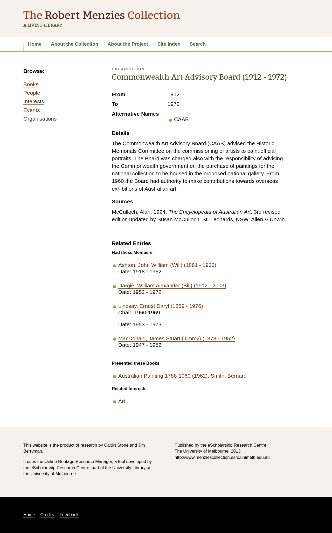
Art (121, 401)
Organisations (40, 119)
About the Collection (74, 44)
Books (30, 84)
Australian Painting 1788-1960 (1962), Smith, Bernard (182, 376)
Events (31, 110)
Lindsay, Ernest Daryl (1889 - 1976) (160, 306)
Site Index (168, 44)
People (31, 93)
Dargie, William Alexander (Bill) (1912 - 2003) (172, 285)
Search (198, 44)
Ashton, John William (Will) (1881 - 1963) (167, 265)
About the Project (128, 44)
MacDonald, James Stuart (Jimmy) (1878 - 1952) (176, 338)
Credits (47, 514)
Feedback (69, 514)
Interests (33, 101)
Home (35, 44)
